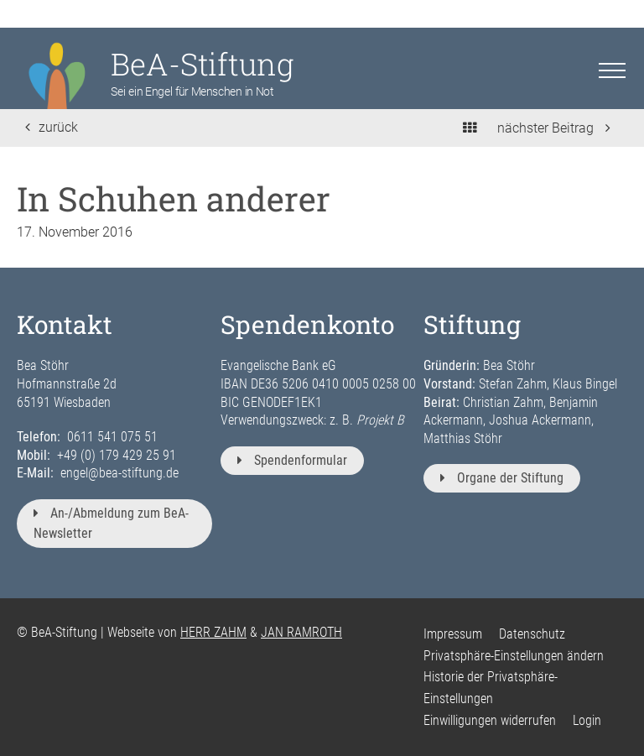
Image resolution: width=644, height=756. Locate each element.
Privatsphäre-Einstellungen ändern (513, 656)
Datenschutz (532, 634)
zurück (51, 127)
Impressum (452, 634)
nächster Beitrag (553, 128)
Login (587, 720)
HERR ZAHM (213, 632)
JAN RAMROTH (301, 632)
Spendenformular (292, 460)
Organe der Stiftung (502, 478)
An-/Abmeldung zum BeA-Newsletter (111, 523)
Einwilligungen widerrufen (489, 720)
